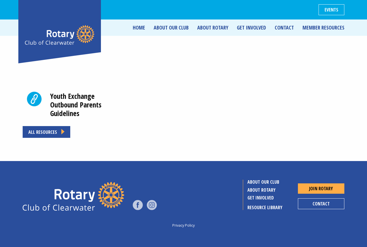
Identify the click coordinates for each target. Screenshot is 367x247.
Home (139, 27)
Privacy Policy (183, 225)
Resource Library (264, 207)
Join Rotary (321, 188)
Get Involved (251, 27)
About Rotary (212, 27)
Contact (284, 27)
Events (331, 10)
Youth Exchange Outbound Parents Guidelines (75, 104)
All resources (42, 132)
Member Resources (323, 27)
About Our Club (171, 27)
